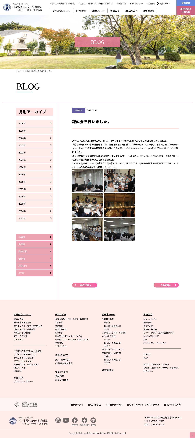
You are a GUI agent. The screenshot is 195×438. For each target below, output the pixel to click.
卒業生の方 (148, 371)
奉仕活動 (59, 342)
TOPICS (146, 354)
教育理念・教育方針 (22, 322)
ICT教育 (58, 332)
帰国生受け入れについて (112, 349)
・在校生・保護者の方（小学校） (63, 3)
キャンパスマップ (151, 336)
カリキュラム (61, 346)
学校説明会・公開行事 (111, 352)
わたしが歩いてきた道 (23, 357)
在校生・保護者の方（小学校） (156, 364)
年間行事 (147, 322)
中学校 (22, 244)
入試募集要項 (107, 319)
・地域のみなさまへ (136, 3)
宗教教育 (59, 322)
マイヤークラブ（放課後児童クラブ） (159, 332)
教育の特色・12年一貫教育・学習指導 (71, 319)
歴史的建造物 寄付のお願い (26, 364)
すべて (22, 273)
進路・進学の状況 (62, 359)
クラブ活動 (148, 326)
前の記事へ (85, 285)
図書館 (72, 339)
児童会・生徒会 (150, 329)
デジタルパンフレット (23, 361)
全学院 (22, 258)
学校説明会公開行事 (185, 10)
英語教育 (59, 326)
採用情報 (18, 371)
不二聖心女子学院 (114, 404)
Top (18, 70)
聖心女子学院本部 (172, 404)
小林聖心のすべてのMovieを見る (28, 351)
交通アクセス (165, 3)
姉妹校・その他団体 (22, 332)
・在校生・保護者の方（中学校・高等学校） (95, 3)
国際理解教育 (61, 329)
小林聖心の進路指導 (63, 363)
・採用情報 (150, 3)
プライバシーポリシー (23, 381)
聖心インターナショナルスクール (143, 404)
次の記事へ (165, 285)
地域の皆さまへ (20, 367)
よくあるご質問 (108, 336)
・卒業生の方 (120, 3)
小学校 (22, 237)
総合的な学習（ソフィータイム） (69, 336)
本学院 (75, 421)
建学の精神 (18, 319)
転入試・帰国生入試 (112, 326)
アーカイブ (18, 339)
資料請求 (185, 3)
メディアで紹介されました (25, 354)
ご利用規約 (18, 378)
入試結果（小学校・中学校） (114, 332)
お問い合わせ (61, 379)
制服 (145, 339)
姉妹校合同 (84, 421)
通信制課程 (148, 10)
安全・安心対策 (20, 336)
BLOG (26, 70)
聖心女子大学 (77, 404)
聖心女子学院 (94, 404)
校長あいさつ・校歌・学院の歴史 (28, 326)
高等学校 (23, 251)
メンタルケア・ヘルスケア (154, 342)
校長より (23, 265)
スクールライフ (150, 319)
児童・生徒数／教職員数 (24, 329)
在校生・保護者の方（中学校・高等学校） (161, 367)
